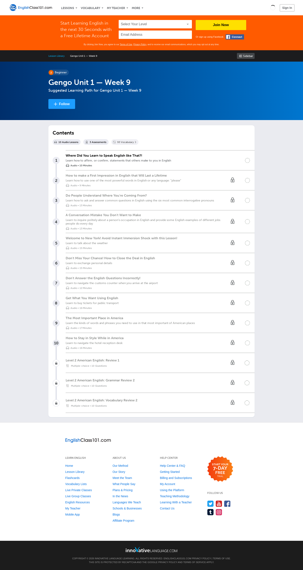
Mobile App (72, 514)
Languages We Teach (127, 502)
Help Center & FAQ (172, 465)
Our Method (120, 465)
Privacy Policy (139, 44)
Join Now (221, 25)
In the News (120, 496)
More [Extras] (136, 8)
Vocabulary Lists (76, 484)
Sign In (287, 7)
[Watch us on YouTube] (219, 503)
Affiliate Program (123, 520)
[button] (273, 7)
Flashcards (72, 478)
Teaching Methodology (174, 496)
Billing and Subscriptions (176, 478)
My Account (167, 484)
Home (69, 465)
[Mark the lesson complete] (247, 160)
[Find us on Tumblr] (210, 512)
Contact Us (167, 508)
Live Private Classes (78, 490)
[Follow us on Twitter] (210, 503)
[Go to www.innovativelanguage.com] (151, 549)
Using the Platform (172, 490)
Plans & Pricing (123, 490)
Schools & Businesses (127, 508)
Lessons (67, 8)
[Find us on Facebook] (227, 503)
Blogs (116, 514)
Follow (64, 104)
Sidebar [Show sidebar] (248, 56)
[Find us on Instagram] (219, 512)
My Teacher (116, 8)
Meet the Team (122, 478)
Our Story (119, 471)
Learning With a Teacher (176, 502)
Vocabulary (90, 8)
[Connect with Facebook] (235, 37)
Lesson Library (56, 55)
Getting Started (170, 471)
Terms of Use (126, 44)
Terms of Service (194, 562)
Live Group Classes (78, 496)
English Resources (77, 502)
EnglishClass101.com (177, 558)
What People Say (124, 484)
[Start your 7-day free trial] (220, 469)
